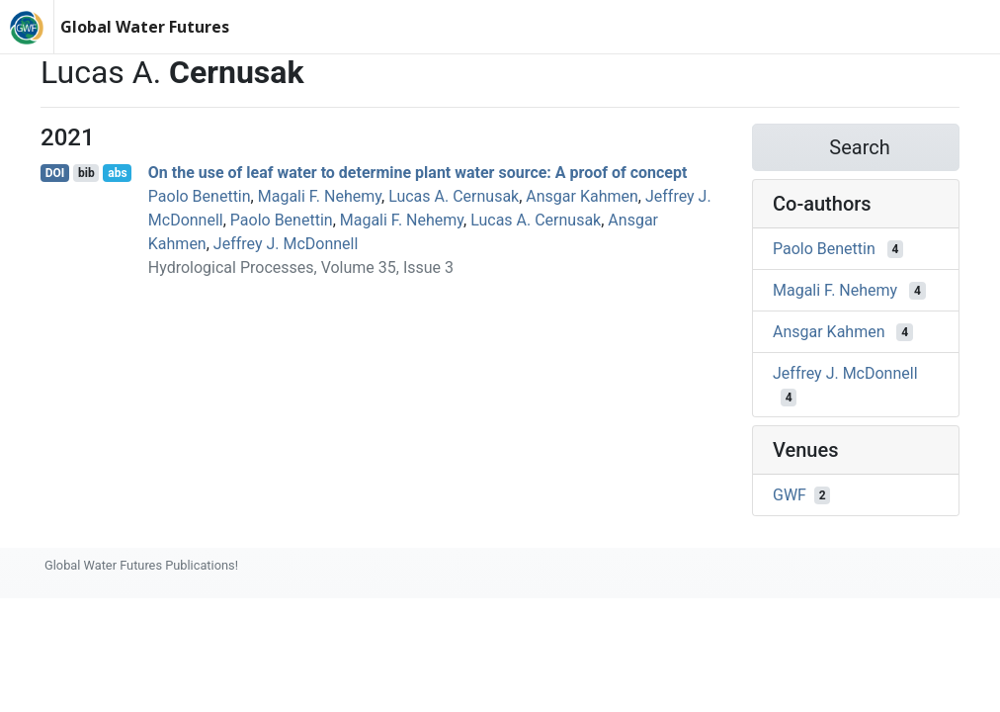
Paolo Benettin (199, 196)
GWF (789, 495)
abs (117, 173)
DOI (55, 173)
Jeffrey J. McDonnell (286, 243)
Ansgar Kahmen (582, 196)
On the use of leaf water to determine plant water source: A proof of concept (418, 172)
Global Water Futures (144, 27)
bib (86, 173)
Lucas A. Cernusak (453, 196)
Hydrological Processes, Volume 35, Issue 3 (301, 267)
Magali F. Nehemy (319, 196)
